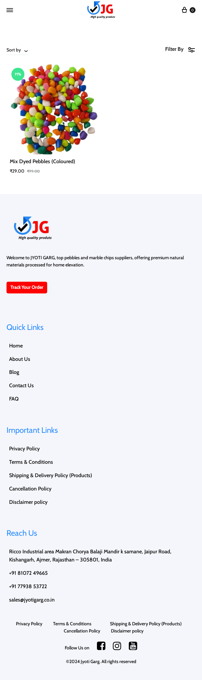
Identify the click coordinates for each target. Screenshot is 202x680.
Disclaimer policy (28, 502)
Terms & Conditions (36, 462)
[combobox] (18, 50)
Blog (14, 372)
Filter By (180, 49)
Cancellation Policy (30, 489)
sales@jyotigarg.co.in (32, 600)
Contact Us (21, 385)
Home (16, 346)
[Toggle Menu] (10, 10)
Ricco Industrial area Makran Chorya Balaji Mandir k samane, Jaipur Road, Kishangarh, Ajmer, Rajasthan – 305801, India (90, 555)
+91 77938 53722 (28, 586)
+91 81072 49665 (28, 573)
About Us (19, 359)
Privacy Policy (24, 449)
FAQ (14, 399)
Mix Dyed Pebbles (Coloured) (42, 161)
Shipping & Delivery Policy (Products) (50, 475)
